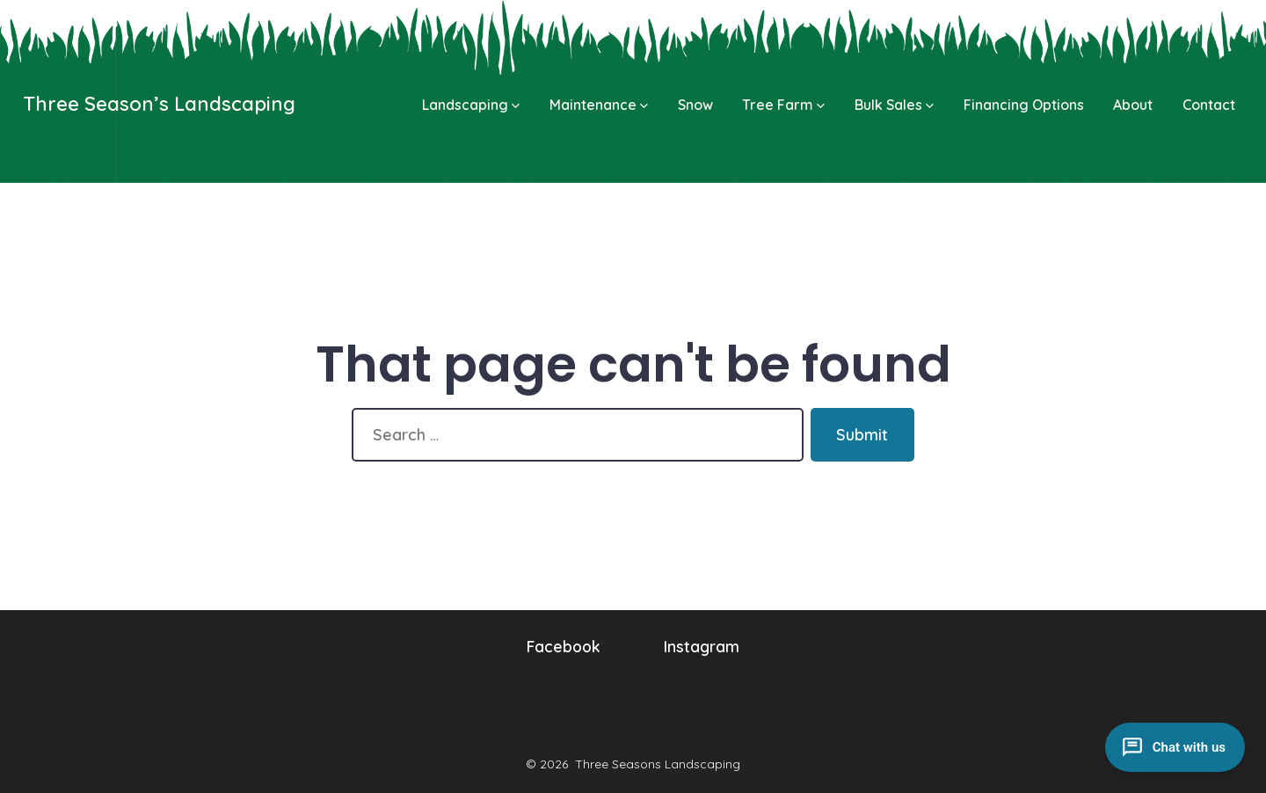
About (1133, 104)
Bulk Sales (894, 104)
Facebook (563, 646)
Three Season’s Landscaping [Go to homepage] (159, 103)
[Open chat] (1175, 747)
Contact (1208, 104)
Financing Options (1024, 104)
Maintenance (598, 104)
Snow (695, 104)
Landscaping (471, 104)
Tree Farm (783, 104)
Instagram (701, 646)
